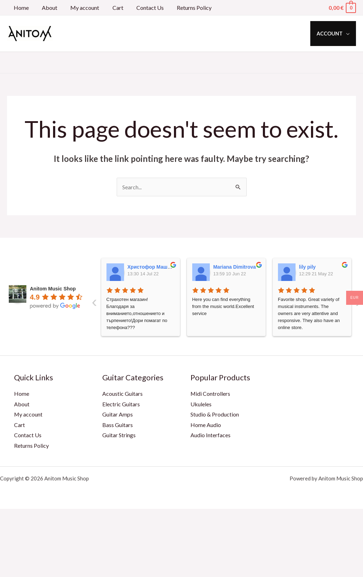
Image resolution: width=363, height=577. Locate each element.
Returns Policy (184, 7)
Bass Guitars (117, 424)
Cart (111, 7)
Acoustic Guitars (122, 393)
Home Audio (205, 424)
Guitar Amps (117, 414)
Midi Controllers (210, 393)
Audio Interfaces (210, 435)
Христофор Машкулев (155, 267)
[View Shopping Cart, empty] (342, 7)
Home (20, 7)
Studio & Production (214, 414)
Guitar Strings (119, 435)
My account (80, 7)
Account (331, 34)
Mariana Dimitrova (234, 267)
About (46, 7)
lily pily (307, 267)
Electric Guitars (121, 404)
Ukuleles (201, 404)
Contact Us (141, 7)
